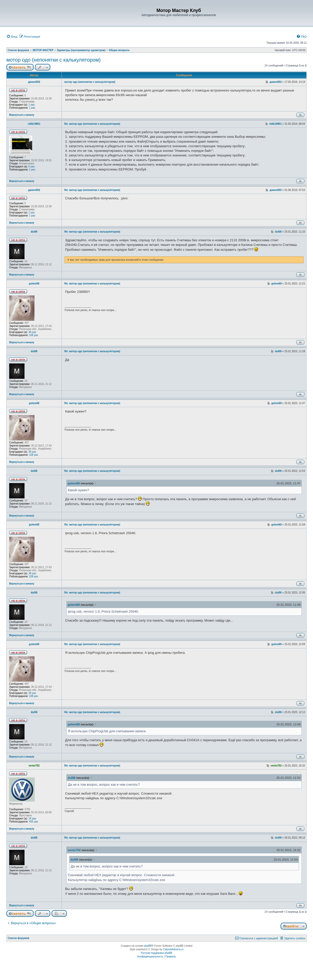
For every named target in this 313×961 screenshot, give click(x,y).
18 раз (32, 818)
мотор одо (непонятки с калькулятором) (53, 60)
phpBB (148, 945)
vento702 (34, 765)
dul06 (34, 231)
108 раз (33, 335)
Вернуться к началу (21, 114)
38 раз (32, 332)
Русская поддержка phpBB (156, 953)
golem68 (34, 283)
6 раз (32, 166)
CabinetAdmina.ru (173, 949)
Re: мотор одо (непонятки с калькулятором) (92, 123)
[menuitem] (11, 36)
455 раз (33, 821)
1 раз (32, 104)
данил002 (34, 82)
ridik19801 (34, 123)
